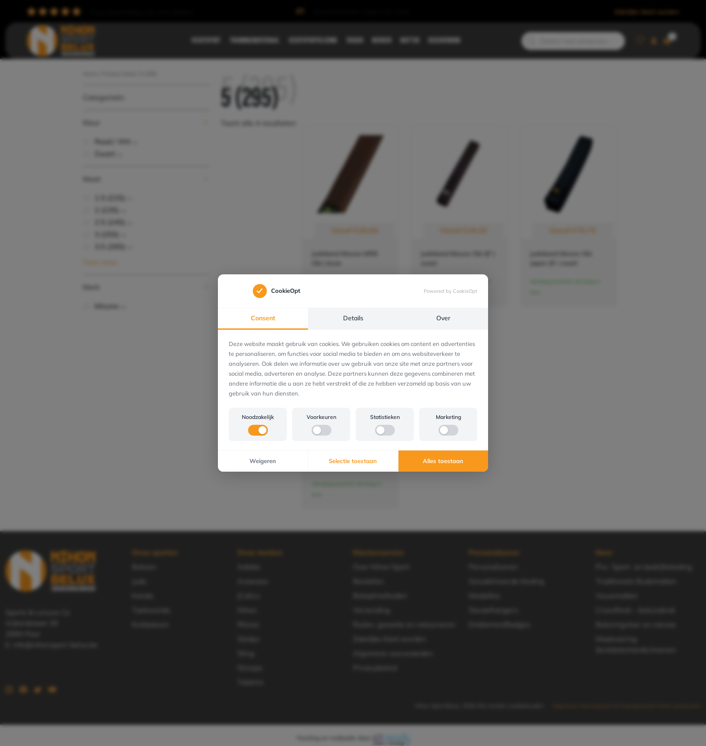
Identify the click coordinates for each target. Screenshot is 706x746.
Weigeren (262, 460)
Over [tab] (443, 318)
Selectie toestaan (353, 460)
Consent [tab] (263, 318)
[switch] (258, 430)
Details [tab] (353, 318)
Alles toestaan (443, 460)
